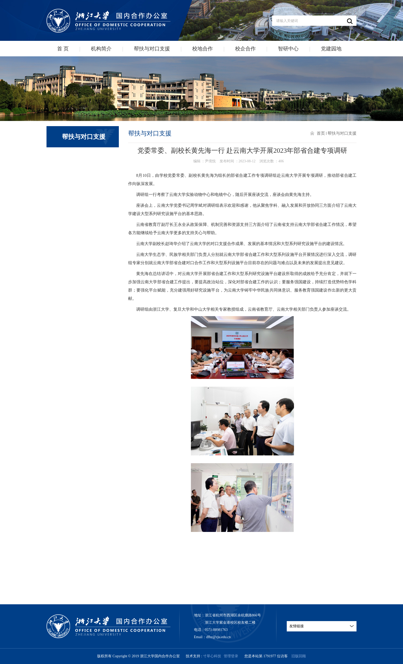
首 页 (63, 48)
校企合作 (245, 48)
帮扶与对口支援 (152, 48)
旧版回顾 (298, 656)
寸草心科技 (212, 656)
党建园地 (331, 48)
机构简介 (101, 48)
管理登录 (231, 656)
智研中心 (288, 48)
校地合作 (202, 48)
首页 (321, 133)
